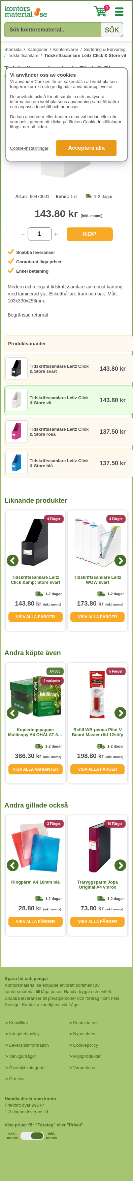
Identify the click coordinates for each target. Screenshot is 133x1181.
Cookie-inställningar (29, 148)
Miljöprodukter (87, 1056)
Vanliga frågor (22, 1056)
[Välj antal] (40, 233)
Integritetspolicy (24, 1033)
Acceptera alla (86, 148)
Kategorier (37, 49)
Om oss (16, 1078)
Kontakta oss (85, 1022)
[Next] (120, 560)
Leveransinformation (29, 1045)
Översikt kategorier (27, 1067)
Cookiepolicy (85, 1045)
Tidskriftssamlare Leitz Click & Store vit (85, 55)
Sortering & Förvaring (105, 49)
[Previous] (13, 560)
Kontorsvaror (65, 49)
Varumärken (85, 1067)
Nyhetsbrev (84, 1033)
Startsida (13, 49)
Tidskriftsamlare (23, 55)
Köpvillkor (18, 1022)
